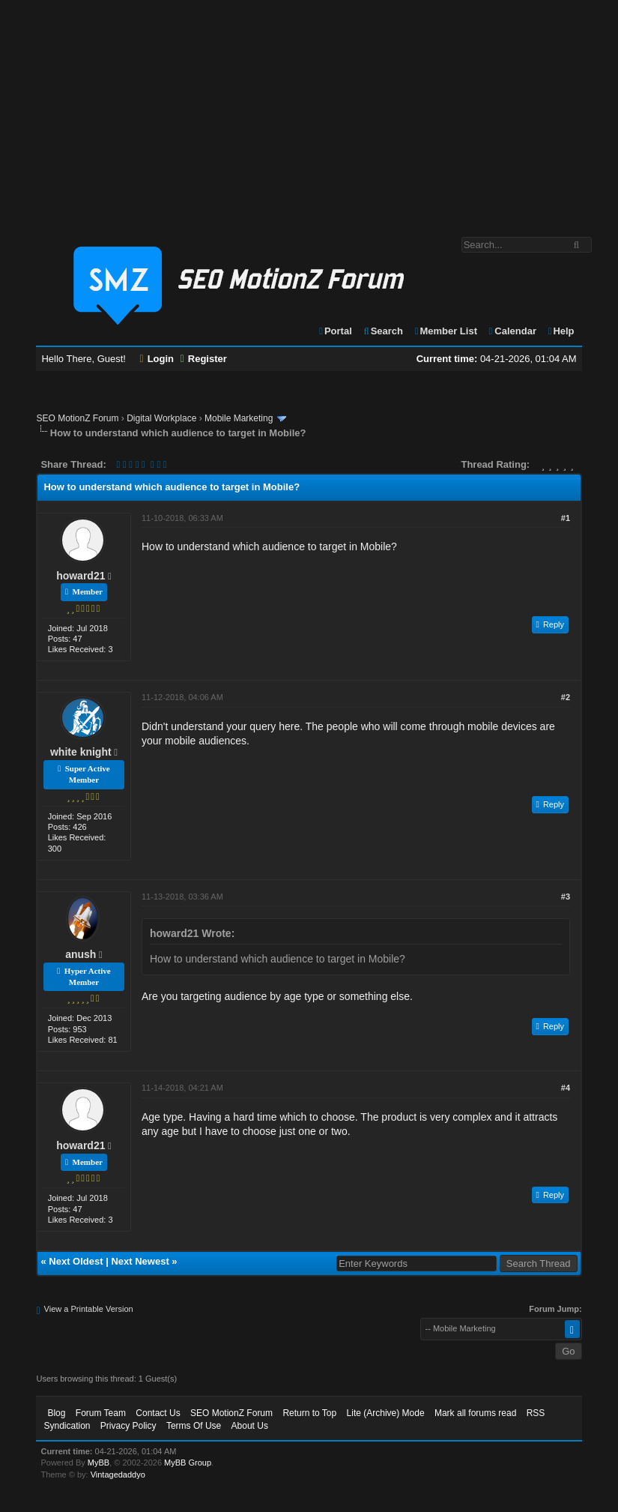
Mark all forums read (475, 1413)
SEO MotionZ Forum (77, 418)
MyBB (98, 1462)
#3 (565, 896)
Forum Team (101, 1413)
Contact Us (158, 1413)
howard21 (80, 576)
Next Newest (140, 1261)
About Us (249, 1426)
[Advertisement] (309, 111)
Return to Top (309, 1413)
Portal (335, 331)
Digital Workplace (161, 418)
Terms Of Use (193, 1426)
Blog (56, 1413)
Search (382, 331)
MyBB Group (187, 1462)
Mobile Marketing (239, 418)
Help (561, 331)
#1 (565, 517)
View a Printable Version (88, 1308)
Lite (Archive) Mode (386, 1413)
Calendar (512, 331)
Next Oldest (76, 1261)
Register (204, 358)
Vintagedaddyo (118, 1474)
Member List (445, 331)
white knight (81, 752)
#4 (565, 1087)
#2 (565, 697)
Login (157, 358)
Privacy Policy (128, 1426)
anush (80, 954)
